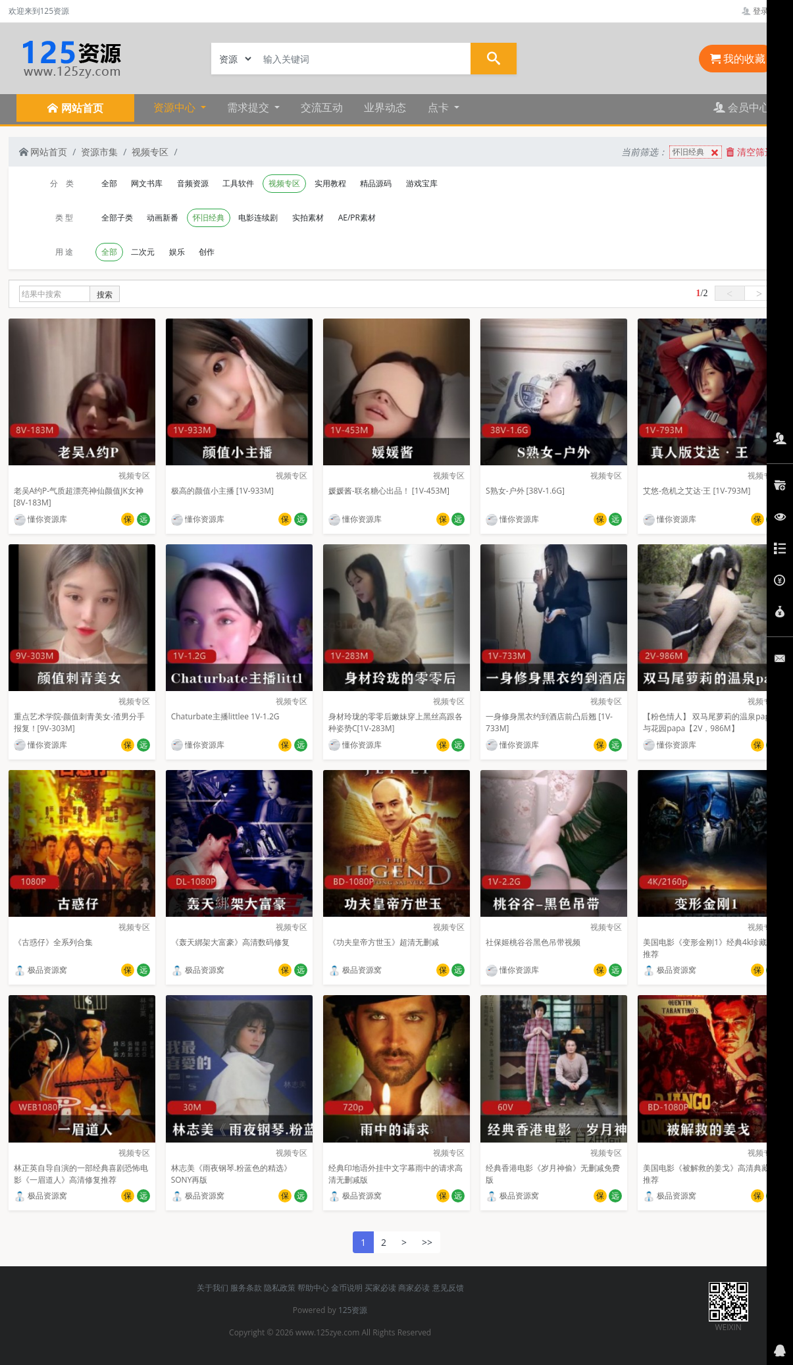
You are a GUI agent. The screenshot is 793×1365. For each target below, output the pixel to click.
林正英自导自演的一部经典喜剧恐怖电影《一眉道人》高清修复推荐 (81, 1173)
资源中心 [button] (175, 107)
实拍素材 (308, 217)
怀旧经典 (697, 152)
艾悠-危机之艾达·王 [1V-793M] (696, 490)
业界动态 (385, 107)
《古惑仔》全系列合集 (53, 942)
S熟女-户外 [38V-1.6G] (525, 490)
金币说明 (347, 1287)
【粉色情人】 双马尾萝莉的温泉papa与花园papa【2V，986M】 (708, 722)
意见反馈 (448, 1287)
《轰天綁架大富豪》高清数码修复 (230, 942)
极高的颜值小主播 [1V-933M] (222, 490)
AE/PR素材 (357, 217)
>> (427, 1242)
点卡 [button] (439, 107)
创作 (207, 251)
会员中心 (741, 107)
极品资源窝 (40, 969)
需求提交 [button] (249, 107)
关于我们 (212, 1287)
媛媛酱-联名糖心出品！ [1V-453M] (388, 490)
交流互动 (322, 107)
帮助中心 (313, 1287)
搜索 (105, 294)
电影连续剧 (258, 217)
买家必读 (380, 1287)
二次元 (143, 251)
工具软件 (238, 183)
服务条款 (246, 1287)
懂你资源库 (40, 519)
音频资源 (193, 183)
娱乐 (177, 251)
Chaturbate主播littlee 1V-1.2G (225, 716)
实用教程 (330, 183)
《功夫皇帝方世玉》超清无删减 (383, 942)
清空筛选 (750, 151)
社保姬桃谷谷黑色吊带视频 (533, 942)
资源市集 (99, 151)
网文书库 (147, 183)
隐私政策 (279, 1287)
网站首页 (43, 151)
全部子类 (117, 217)
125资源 (353, 1310)
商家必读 (414, 1287)
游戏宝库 (422, 183)
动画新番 (162, 217)
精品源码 (376, 183)
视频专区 (150, 151)
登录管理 (763, 10)
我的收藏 (737, 58)
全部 (109, 183)
